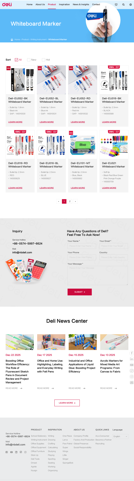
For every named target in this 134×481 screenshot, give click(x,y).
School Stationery (36, 429)
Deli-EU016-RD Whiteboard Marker (17, 165)
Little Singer (66, 444)
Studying (50, 444)
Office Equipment (36, 440)
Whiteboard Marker (49, 39)
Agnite (32, 459)
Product (54, 6)
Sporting (50, 452)
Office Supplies (35, 436)
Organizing (51, 463)
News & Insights (78, 6)
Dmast (32, 456)
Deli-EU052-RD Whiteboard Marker (80, 100)
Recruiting (100, 436)
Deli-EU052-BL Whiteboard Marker (48, 100)
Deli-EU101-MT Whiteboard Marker (80, 165)
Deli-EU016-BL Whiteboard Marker (48, 165)
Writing (50, 429)
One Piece (65, 429)
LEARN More (14, 122)
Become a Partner (102, 432)
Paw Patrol (66, 436)
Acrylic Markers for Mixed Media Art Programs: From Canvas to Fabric (112, 364)
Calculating (51, 440)
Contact (91, 6)
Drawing (50, 432)
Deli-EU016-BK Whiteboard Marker (111, 100)
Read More (13, 381)
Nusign (32, 463)
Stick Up (33, 448)
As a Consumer (101, 429)
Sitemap (112, 477)
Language (116, 422)
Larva (64, 432)
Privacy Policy (122, 477)
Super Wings (66, 440)
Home (35, 6)
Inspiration (64, 6)
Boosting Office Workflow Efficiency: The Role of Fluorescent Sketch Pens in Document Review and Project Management (19, 368)
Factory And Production (84, 432)
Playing (50, 448)
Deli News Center (67, 320)
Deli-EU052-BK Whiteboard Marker (17, 100)
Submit (78, 292)
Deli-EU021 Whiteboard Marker (113, 165)
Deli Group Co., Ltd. (22, 477)
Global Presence (81, 436)
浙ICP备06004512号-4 (55, 477)
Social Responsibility (83, 440)
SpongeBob (66, 448)
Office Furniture (36, 444)
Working (50, 459)
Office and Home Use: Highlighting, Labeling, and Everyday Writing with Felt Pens (49, 366)
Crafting (50, 436)
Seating (50, 456)
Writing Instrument (34, 39)
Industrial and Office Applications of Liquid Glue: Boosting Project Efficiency (82, 364)
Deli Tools (33, 452)
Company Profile (81, 429)
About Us (44, 6)
